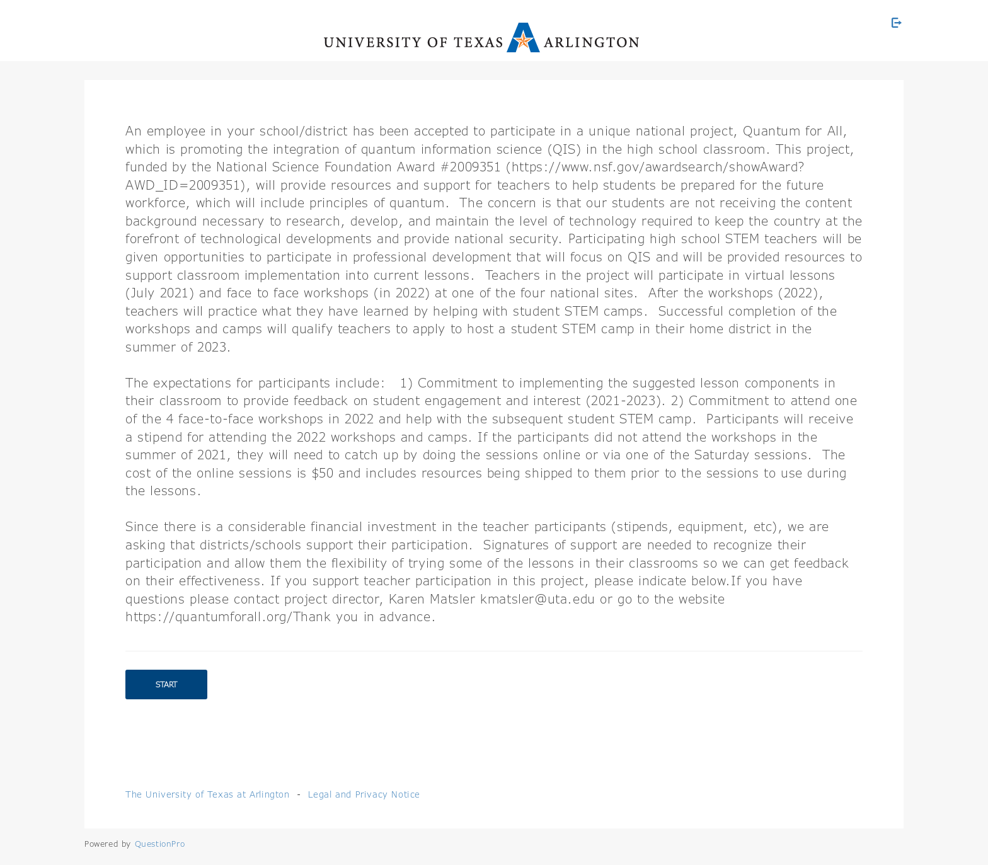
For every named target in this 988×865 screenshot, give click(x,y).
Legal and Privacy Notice (364, 794)
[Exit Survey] (897, 23)
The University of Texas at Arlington (207, 794)
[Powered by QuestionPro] (160, 844)
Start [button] (166, 684)
